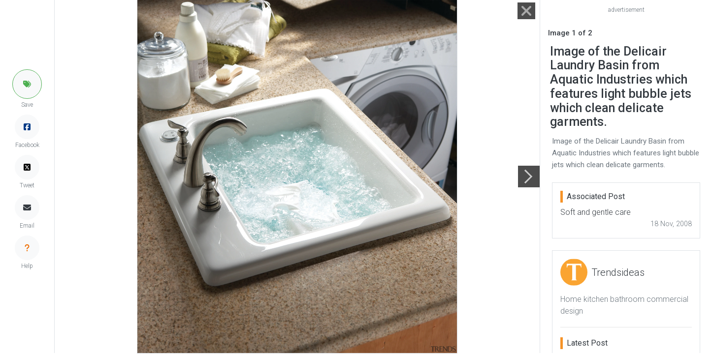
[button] (27, 84)
